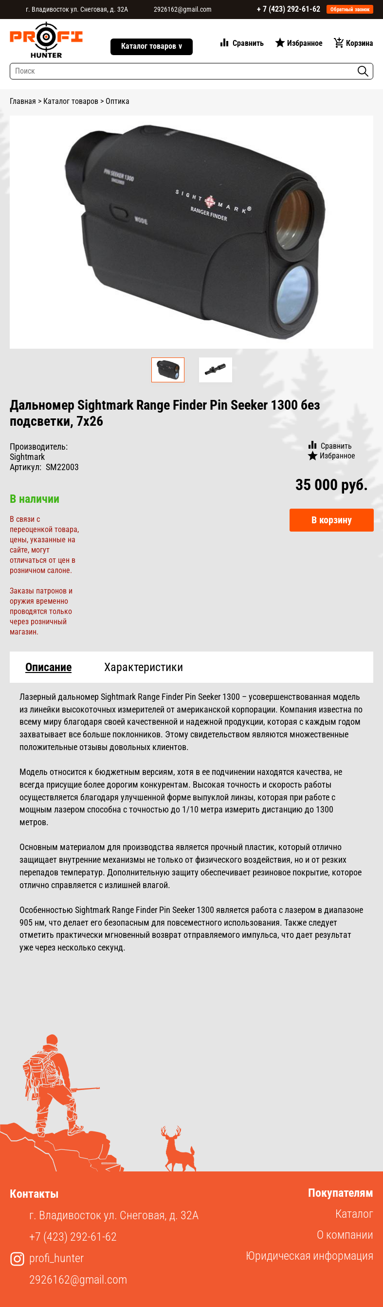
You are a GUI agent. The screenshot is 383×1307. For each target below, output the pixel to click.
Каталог (354, 1214)
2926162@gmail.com (183, 9)
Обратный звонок (350, 9)
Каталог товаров (151, 46)
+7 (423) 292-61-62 (73, 1237)
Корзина (359, 43)
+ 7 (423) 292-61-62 (288, 9)
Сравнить (248, 43)
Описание (48, 667)
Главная (23, 101)
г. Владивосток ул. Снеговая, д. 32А (77, 9)
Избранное (305, 43)
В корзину (331, 520)
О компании (345, 1235)
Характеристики (143, 667)
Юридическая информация (309, 1256)
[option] (191, 232)
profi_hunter (56, 1258)
